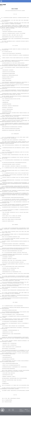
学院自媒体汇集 (21, 417)
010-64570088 (28, 417)
